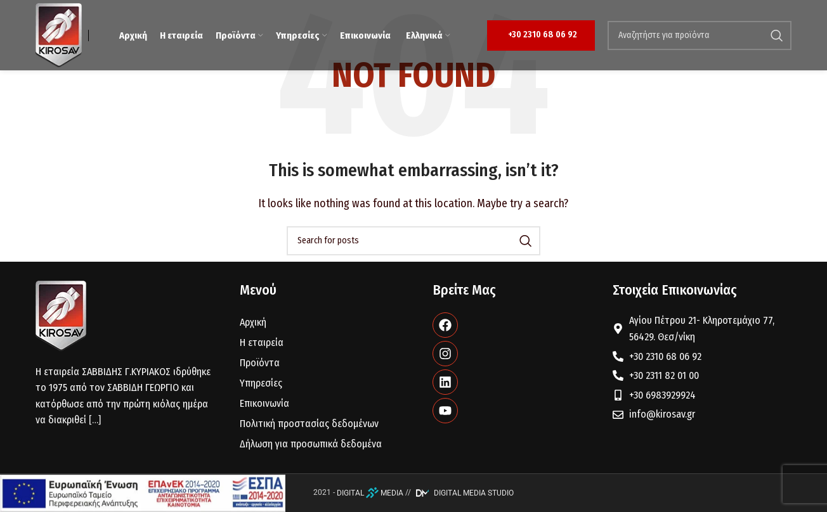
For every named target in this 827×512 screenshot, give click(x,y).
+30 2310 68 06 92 (542, 34)
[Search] (699, 35)
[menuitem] (427, 35)
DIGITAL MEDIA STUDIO (463, 493)
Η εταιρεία (261, 342)
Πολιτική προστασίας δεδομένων (309, 424)
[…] (95, 420)
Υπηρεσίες (261, 383)
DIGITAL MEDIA (370, 493)
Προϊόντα (260, 363)
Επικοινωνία (264, 403)
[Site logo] (59, 35)
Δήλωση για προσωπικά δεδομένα (311, 444)
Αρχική (253, 322)
